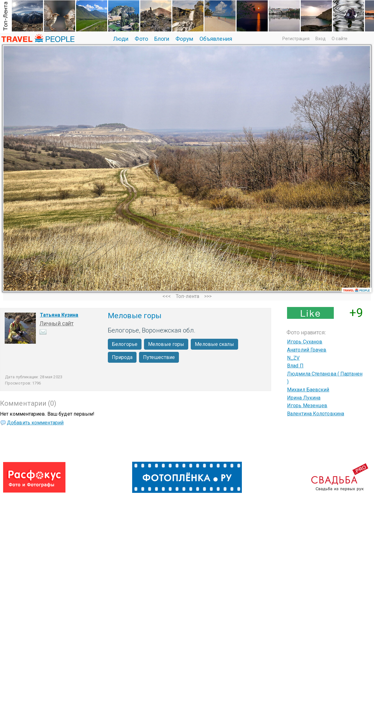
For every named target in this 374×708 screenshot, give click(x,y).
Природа (122, 357)
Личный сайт (57, 323)
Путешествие (159, 357)
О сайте (340, 38)
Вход (320, 38)
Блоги (162, 38)
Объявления (215, 38)
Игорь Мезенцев (307, 405)
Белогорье (124, 344)
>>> (208, 296)
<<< (166, 296)
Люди (120, 38)
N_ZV (293, 358)
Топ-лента (187, 296)
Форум (184, 38)
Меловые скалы (214, 344)
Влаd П (295, 366)
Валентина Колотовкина (315, 414)
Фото (141, 38)
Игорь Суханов (304, 342)
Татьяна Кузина (59, 315)
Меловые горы (166, 344)
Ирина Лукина (303, 398)
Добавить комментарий (35, 423)
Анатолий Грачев (307, 350)
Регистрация (295, 38)
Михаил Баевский (308, 390)
